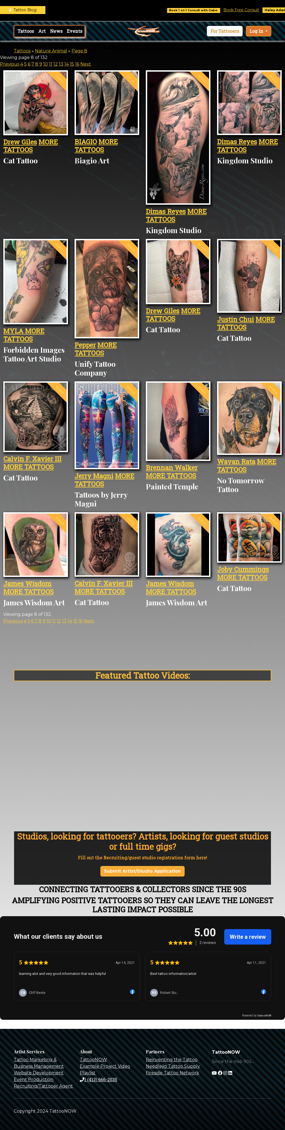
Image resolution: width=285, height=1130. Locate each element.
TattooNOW (93, 1059)
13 (61, 64)
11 (50, 64)
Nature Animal (51, 50)
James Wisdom (27, 583)
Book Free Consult (247, 9)
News (56, 31)
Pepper (85, 345)
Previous (9, 64)
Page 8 (79, 50)
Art (42, 31)
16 (77, 64)
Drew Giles (20, 141)
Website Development (39, 1072)
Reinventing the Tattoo (172, 1059)
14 (66, 64)
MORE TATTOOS (30, 145)
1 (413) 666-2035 (98, 1079)
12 (55, 64)
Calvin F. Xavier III (32, 458)
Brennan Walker (172, 467)
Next (85, 64)
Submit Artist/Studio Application (142, 871)
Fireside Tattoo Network (172, 1072)
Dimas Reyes (166, 211)
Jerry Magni (94, 475)
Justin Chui (235, 319)
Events (74, 31)
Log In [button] (257, 31)
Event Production (33, 1079)
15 (72, 64)
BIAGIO (86, 141)
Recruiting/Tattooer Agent (43, 1086)
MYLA (14, 331)
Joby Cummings (243, 569)
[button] (225, 31)
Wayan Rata (236, 461)
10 (45, 64)
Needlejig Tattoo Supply (173, 1066)
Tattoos (26, 31)
